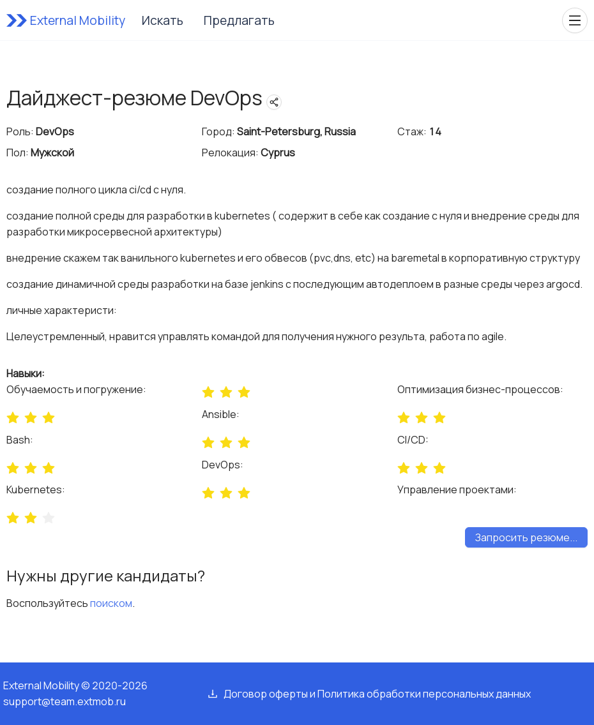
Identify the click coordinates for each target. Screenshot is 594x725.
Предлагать (239, 20)
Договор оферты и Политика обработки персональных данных (377, 694)
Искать (162, 20)
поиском (111, 603)
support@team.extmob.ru (64, 701)
